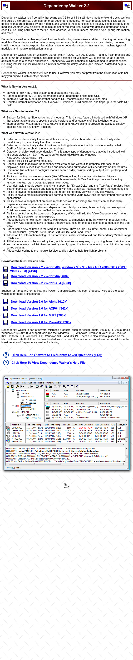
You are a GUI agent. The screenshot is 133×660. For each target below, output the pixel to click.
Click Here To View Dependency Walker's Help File (49, 362)
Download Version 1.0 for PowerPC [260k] (41, 322)
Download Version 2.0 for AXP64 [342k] (39, 308)
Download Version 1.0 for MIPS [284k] (38, 315)
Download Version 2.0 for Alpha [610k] (39, 301)
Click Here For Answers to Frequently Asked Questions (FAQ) (57, 355)
